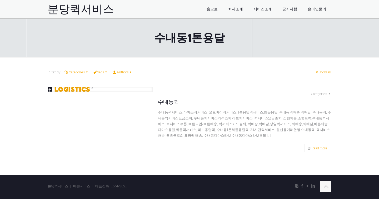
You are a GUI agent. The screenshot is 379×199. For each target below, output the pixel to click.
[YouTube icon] (308, 185)
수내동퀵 (168, 102)
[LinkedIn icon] (313, 185)
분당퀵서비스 (81, 9)
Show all (323, 72)
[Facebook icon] (302, 185)
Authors (122, 72)
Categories (76, 72)
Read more (319, 148)
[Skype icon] (296, 185)
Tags (100, 72)
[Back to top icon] (325, 186)
